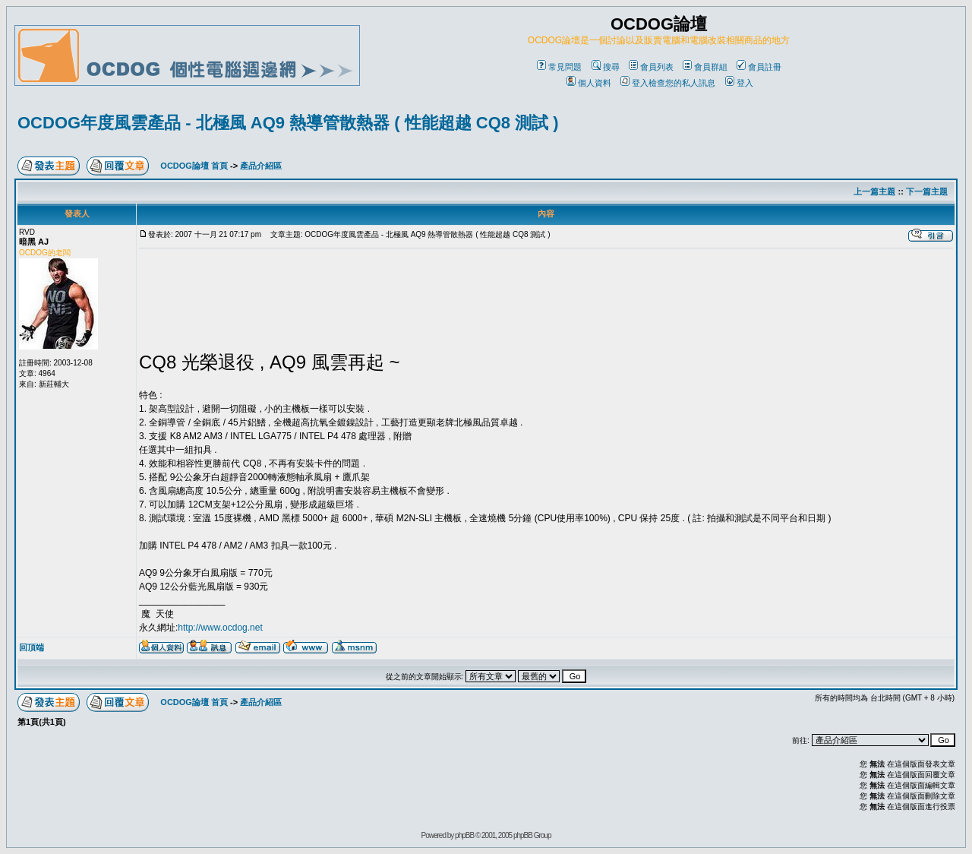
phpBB (464, 835)
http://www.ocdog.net (220, 627)
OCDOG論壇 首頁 (194, 165)
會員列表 (651, 66)
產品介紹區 (261, 165)
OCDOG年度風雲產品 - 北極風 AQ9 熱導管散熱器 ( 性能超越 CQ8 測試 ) (288, 122)
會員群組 (705, 66)
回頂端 (31, 647)
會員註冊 (759, 66)
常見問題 (559, 66)
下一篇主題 (927, 191)
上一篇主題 (874, 191)
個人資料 (588, 82)
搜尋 (606, 66)
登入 (739, 82)
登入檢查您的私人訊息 (667, 82)
